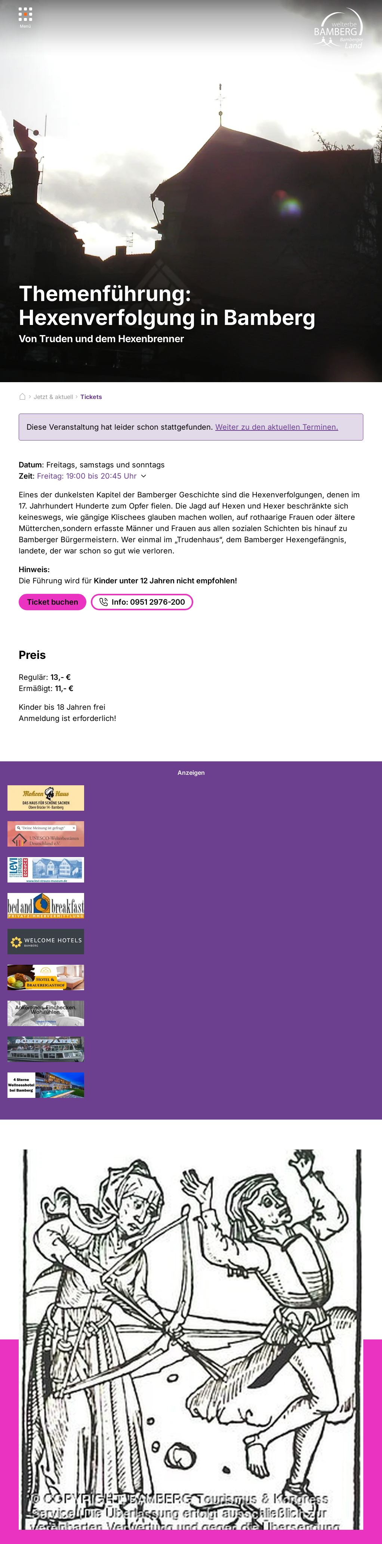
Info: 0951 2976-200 (141, 602)
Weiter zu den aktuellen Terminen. (276, 427)
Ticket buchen (52, 602)
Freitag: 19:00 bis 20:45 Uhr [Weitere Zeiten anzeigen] (87, 476)
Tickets (91, 396)
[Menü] (25, 18)
